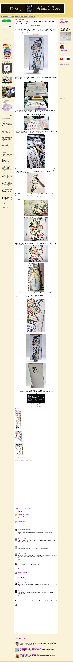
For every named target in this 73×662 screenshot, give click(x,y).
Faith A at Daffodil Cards (23, 529)
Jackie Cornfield (21, 514)
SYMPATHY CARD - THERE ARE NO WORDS (64, 22)
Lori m (19, 521)
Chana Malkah (64, 50)
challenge (44, 391)
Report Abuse (5, 207)
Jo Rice (40, 195)
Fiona (19, 590)
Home (36, 636)
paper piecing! (18, 29)
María (19, 538)
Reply (19, 517)
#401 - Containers (18, 430)
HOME (3, 16)
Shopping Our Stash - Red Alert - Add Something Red (30, 654)
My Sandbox (18, 16)
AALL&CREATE (17, 410)
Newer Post (18, 636)
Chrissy (19, 572)
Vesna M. (20, 582)
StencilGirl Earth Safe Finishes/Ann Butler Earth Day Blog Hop (31, 648)
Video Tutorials (10, 16)
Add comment (18, 597)
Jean (19, 546)
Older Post (54, 636)
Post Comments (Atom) (24, 638)
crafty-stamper (21, 553)
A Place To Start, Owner (36, 403)
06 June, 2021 (27, 514)
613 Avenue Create (25, 28)
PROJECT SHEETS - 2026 (28, 16)
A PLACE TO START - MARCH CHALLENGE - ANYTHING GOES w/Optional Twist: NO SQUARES (38, 642)
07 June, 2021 (24, 582)
